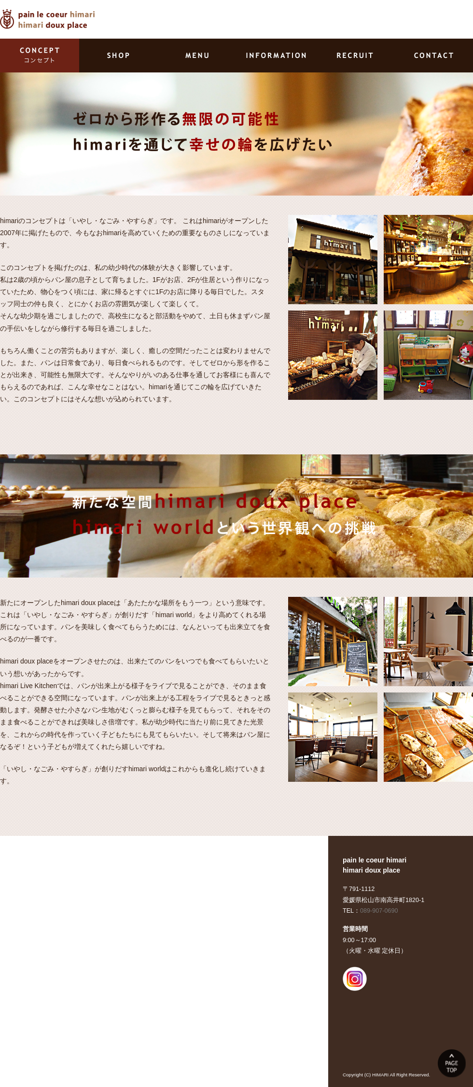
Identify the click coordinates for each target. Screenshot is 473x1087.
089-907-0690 (379, 910)
